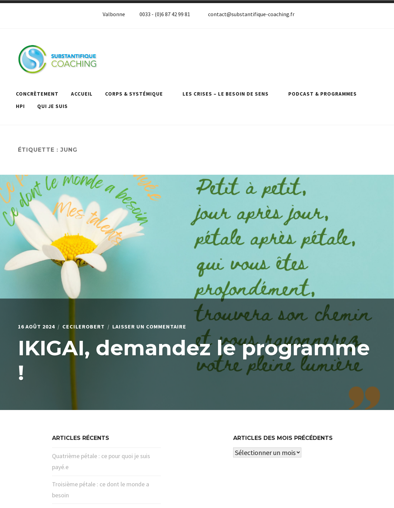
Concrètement (37, 93)
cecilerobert (83, 326)
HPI (20, 106)
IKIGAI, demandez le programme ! (194, 360)
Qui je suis (52, 106)
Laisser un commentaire (149, 326)
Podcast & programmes (326, 93)
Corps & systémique (137, 93)
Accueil (82, 93)
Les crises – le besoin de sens (229, 93)
